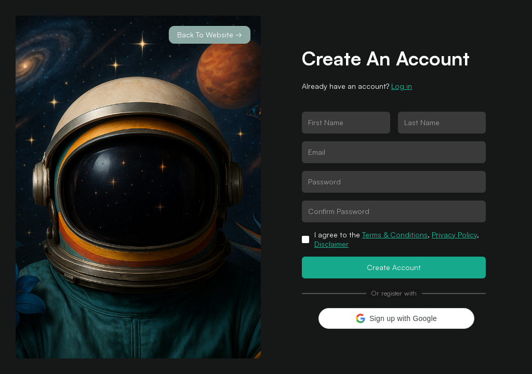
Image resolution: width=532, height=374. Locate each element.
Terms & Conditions (395, 234)
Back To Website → (209, 34)
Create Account (394, 267)
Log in (401, 86)
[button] (396, 318)
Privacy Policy (454, 234)
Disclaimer (331, 243)
